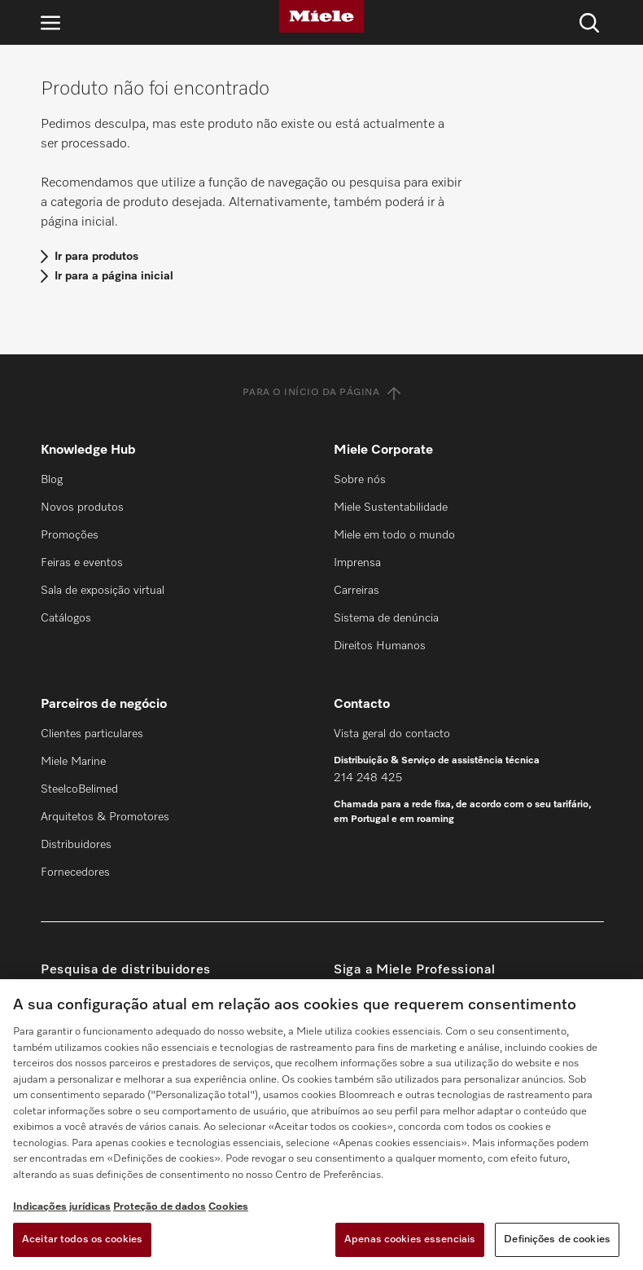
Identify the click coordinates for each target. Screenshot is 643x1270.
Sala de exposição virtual (102, 590)
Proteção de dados (159, 1207)
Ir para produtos (96, 256)
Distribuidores (76, 844)
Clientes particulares (92, 734)
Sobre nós (360, 480)
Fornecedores (75, 872)
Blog (52, 480)
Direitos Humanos (380, 646)
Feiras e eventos (82, 563)
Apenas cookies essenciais (409, 1239)
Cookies (228, 1207)
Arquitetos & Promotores (105, 817)
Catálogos (66, 618)
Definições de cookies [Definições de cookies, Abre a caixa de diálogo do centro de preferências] (557, 1239)
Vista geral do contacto (392, 734)
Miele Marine (73, 761)
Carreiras (356, 590)
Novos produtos (82, 507)
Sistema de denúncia (386, 618)
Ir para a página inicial (114, 276)
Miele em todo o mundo (394, 535)
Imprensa (357, 563)
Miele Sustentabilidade (391, 507)
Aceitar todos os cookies (82, 1239)
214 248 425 (368, 778)
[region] (321, 1124)
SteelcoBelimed (79, 789)
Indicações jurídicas (62, 1207)
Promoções (69, 535)
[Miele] (321, 16)
